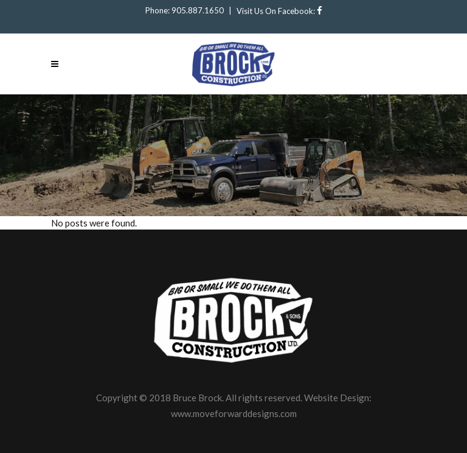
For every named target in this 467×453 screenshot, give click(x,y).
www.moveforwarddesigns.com (234, 413)
